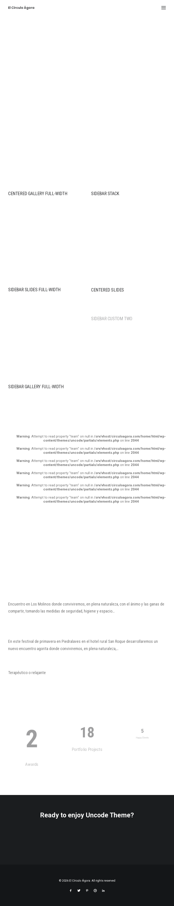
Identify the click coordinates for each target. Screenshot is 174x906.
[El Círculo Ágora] (21, 7)
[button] (163, 7)
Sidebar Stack (105, 193)
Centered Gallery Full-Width (37, 193)
